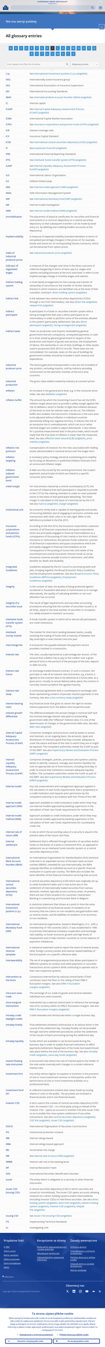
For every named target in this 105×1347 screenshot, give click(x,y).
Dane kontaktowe (12, 1263)
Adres (6, 1267)
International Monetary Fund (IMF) (52, 198)
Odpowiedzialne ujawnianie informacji (50, 1258)
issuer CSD (57, 1120)
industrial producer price (47, 252)
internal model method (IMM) (50, 210)
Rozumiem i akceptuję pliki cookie (30, 1341)
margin (63, 503)
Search (92, 8)
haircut (43, 503)
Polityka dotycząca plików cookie (82, 1258)
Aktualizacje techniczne (48, 1253)
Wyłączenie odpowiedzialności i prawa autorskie (52, 1248)
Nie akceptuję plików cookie (78, 1341)
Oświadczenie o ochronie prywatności (82, 1252)
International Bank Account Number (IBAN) (57, 97)
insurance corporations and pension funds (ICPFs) (60, 124)
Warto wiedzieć (11, 1255)
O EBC (7, 1247)
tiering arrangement (64, 325)
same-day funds (56, 1055)
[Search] (51, 8)
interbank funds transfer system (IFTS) (54, 159)
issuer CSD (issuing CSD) (47, 1215)
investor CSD (57, 1206)
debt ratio (35, 726)
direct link (80, 301)
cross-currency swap (61, 697)
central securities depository (68, 1116)
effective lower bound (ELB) (59, 438)
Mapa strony (9, 1276)
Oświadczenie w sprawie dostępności (82, 1265)
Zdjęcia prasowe (12, 1259)
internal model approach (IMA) (50, 187)
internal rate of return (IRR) (48, 1155)
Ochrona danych (78, 1247)
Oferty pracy (10, 1251)
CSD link (34, 1120)
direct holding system (63, 292)
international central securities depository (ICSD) (60, 142)
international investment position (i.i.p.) (55, 73)
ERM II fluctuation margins (44, 1009)
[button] (100, 2)
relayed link (36, 305)
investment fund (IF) (44, 148)
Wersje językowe (78, 1270)
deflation (50, 394)
